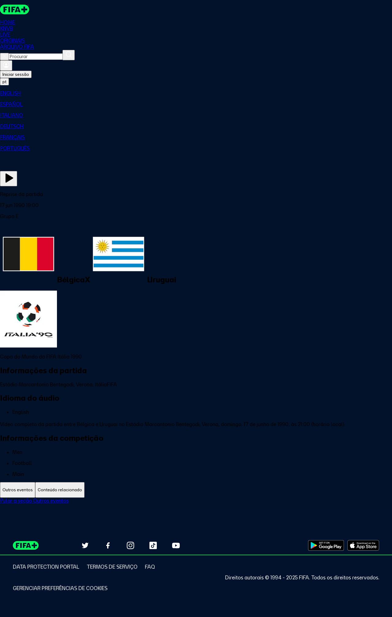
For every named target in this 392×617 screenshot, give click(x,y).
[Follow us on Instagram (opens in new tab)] (130, 545)
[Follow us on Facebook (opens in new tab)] (108, 545)
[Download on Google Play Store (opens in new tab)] (326, 545)
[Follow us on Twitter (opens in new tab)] (85, 545)
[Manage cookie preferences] (60, 588)
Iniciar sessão (15, 74)
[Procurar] (68, 55)
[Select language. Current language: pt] (4, 82)
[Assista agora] (8, 179)
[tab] (17, 490)
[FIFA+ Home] (15, 10)
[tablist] (196, 490)
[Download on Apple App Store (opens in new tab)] (363, 545)
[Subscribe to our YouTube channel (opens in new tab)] (176, 545)
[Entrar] (6, 66)
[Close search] (4, 57)
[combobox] (35, 57)
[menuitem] (196, 94)
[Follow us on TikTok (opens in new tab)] (153, 545)
